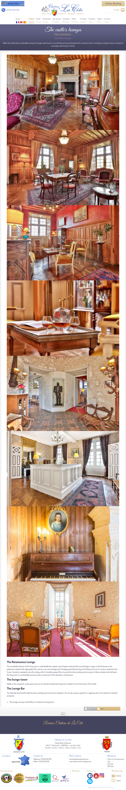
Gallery (99, 20)
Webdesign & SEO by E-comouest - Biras (102, 787)
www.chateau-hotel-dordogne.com (80, 761)
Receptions (57, 20)
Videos (118, 781)
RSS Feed (110, 766)
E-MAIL (116, 10)
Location (107, 20)
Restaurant (47, 20)
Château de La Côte (63, 740)
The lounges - (63, 34)
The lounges (68, 38)
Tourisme (91, 20)
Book (102, 709)
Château (31, 20)
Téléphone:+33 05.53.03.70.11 (42, 759)
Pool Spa (83, 20)
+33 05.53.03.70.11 (12, 10)
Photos (118, 776)
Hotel (38, 20)
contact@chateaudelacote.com (78, 759)
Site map (110, 764)
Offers (74, 20)
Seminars (66, 20)
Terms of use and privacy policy (115, 760)
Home (18, 19)
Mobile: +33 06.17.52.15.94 (41, 761)
